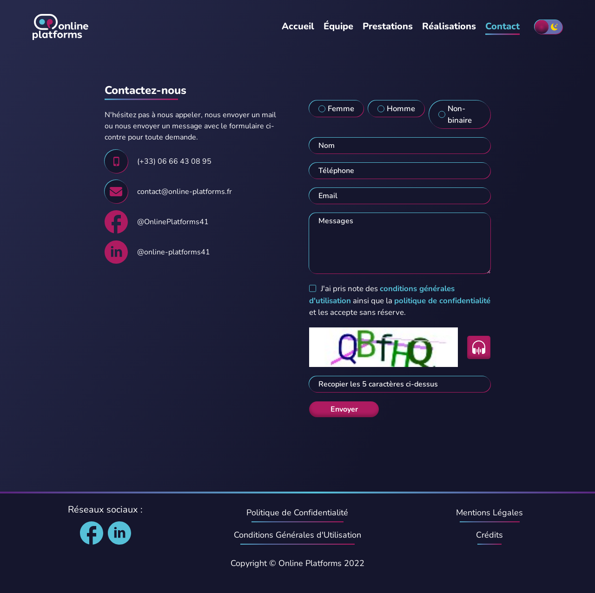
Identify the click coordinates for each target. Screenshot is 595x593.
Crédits (489, 534)
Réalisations (449, 26)
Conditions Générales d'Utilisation (297, 534)
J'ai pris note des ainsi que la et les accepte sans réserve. (399, 300)
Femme (341, 108)
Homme (401, 108)
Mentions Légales (489, 512)
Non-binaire (460, 114)
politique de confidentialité (442, 300)
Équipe (338, 26)
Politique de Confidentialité (297, 512)
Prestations (388, 26)
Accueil (298, 26)
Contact (502, 26)
